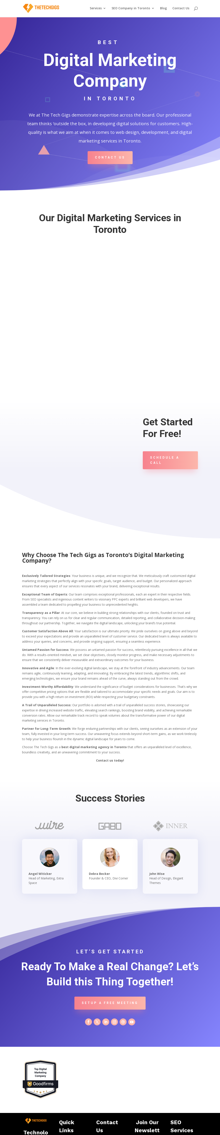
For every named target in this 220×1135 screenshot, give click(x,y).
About (66, 1111)
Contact (67, 1117)
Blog (163, 9)
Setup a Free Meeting (110, 957)
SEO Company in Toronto (131, 9)
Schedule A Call (164, 460)
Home (66, 1100)
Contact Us (180, 9)
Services (96, 9)
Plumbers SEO (183, 1100)
